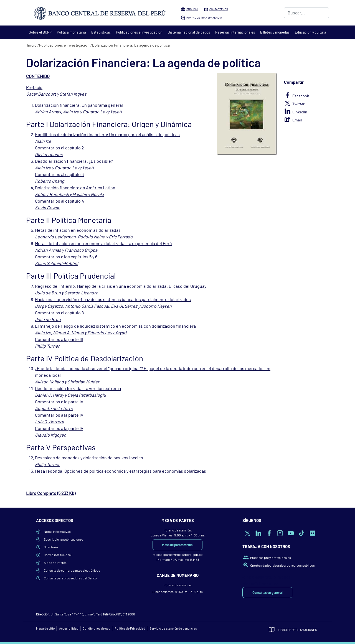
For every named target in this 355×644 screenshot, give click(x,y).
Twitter (298, 103)
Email (297, 120)
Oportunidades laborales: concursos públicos (282, 565)
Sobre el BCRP (40, 32)
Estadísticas (101, 32)
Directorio (51, 547)
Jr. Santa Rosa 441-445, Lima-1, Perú (76, 614)
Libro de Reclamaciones (297, 630)
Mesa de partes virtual (177, 545)
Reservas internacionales (235, 32)
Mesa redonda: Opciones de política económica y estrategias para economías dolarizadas (120, 471)
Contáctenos (218, 9)
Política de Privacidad (130, 628)
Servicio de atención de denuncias (173, 628)
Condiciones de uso (96, 628)
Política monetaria (71, 32)
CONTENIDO (38, 76)
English (192, 9)
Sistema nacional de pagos (189, 32)
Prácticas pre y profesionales (270, 557)
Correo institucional (58, 555)
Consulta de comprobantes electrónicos (72, 570)
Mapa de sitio (45, 628)
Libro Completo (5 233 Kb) (50, 493)
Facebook (300, 95)
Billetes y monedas (275, 32)
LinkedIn (299, 112)
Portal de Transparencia (204, 17)
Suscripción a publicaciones (63, 539)
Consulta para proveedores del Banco (70, 578)
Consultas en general (267, 592)
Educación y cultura (310, 32)
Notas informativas (57, 531)
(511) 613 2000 (125, 614)
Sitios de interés (55, 562)
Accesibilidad (68, 628)
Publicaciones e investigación (139, 32)
